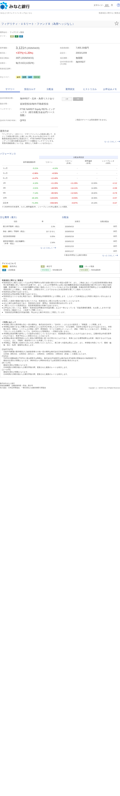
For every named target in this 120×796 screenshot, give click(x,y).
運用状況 (70, 89)
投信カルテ (30, 89)
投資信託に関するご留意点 (109, 13)
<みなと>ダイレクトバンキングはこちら (16, 13)
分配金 (50, 89)
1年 (67, 99)
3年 (78, 99)
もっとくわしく (112, 142)
